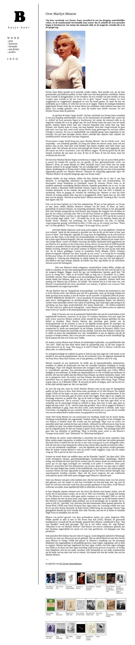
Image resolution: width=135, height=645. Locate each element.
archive (12, 52)
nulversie (13, 43)
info (13, 59)
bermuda (13, 46)
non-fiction (14, 49)
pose (11, 41)
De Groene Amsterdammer (70, 564)
